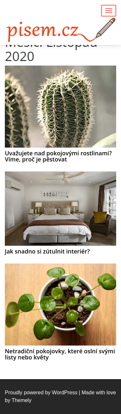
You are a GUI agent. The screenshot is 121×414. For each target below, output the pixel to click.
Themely (21, 400)
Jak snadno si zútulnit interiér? (47, 251)
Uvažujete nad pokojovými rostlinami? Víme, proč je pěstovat (58, 156)
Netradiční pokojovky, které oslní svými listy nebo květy (60, 354)
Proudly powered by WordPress (41, 392)
